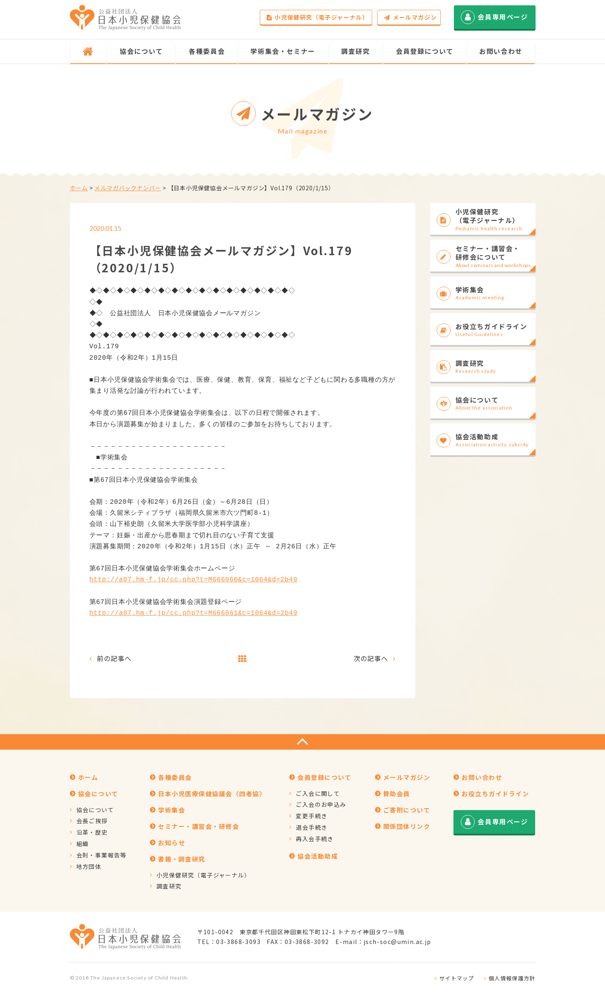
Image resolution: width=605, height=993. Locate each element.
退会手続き (311, 827)
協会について (95, 810)
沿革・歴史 (92, 832)
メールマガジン (410, 17)
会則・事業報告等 (101, 855)
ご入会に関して (318, 793)
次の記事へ (371, 658)
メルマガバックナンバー (127, 188)
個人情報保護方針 (512, 978)
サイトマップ (456, 978)
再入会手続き (314, 839)
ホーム (79, 188)
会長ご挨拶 (92, 821)
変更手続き (311, 816)
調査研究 (169, 886)
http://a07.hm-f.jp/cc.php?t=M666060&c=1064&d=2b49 (193, 579)
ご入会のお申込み (321, 804)
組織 (82, 843)
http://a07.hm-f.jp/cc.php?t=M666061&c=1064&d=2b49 (193, 613)
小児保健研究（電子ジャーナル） (317, 17)
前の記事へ (114, 658)
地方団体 (89, 866)
